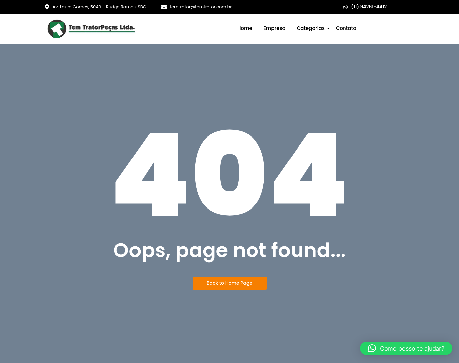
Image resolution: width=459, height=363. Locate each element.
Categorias (312, 28)
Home (244, 28)
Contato (346, 28)
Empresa (274, 28)
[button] (406, 348)
